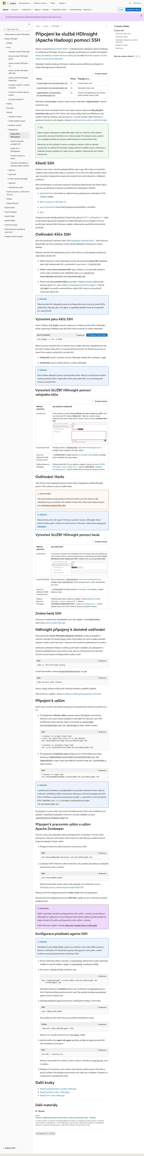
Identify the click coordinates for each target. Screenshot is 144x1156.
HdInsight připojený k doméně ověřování (126, 41)
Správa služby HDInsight (55, 622)
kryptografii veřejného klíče (82, 240)
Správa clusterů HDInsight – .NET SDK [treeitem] (19, 72)
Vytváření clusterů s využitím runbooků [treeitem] (19, 86)
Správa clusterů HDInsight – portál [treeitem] (19, 57)
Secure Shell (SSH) (59, 48)
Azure (46, 26)
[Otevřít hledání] (130, 3)
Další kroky (119, 48)
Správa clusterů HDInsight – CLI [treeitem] (19, 64)
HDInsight (55, 26)
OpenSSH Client (46, 193)
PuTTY (84, 217)
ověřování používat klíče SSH (53, 505)
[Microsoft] (4, 3)
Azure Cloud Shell (47, 207)
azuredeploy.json (59, 469)
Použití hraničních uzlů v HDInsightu (55, 1092)
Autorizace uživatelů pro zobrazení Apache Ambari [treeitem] (19, 164)
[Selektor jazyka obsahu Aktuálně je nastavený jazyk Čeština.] (8, 1152)
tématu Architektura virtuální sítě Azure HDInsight (55, 55)
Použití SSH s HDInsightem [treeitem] (15, 135)
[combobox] (16, 29)
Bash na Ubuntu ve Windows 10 (53, 202)
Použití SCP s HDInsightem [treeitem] (15, 149)
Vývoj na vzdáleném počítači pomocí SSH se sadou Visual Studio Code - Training (65, 1118)
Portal (121, 9)
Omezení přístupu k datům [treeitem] (17, 157)
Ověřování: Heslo (121, 37)
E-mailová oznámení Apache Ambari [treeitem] (19, 93)
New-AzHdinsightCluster (91, 447)
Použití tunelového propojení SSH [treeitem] (17, 142)
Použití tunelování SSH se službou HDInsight (58, 1089)
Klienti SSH (119, 30)
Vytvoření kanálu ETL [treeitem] (16, 99)
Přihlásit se (137, 3)
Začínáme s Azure (133, 9)
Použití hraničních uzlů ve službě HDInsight (89, 120)
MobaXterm (96, 217)
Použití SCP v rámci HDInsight (52, 1095)
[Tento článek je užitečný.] (136, 56)
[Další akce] (106, 26)
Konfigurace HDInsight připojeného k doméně (82, 694)
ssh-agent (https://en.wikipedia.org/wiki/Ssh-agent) (74, 285)
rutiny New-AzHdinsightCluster (89, 579)
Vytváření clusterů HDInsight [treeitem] (19, 51)
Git (41, 212)
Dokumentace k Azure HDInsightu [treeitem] (17, 34)
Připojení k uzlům (121, 45)
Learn (38, 26)
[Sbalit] (29, 24)
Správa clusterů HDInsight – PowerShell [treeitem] (19, 79)
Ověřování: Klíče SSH (123, 33)
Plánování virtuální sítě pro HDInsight (81, 925)
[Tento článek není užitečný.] (139, 56)
